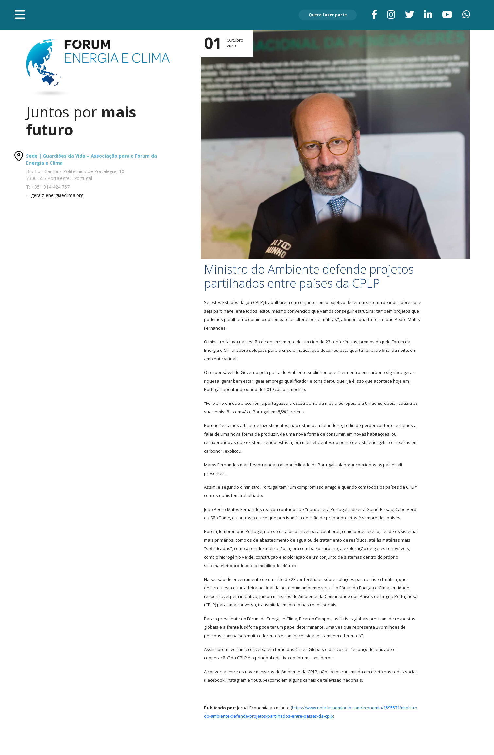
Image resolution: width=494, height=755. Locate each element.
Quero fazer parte (328, 15)
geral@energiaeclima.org (57, 195)
